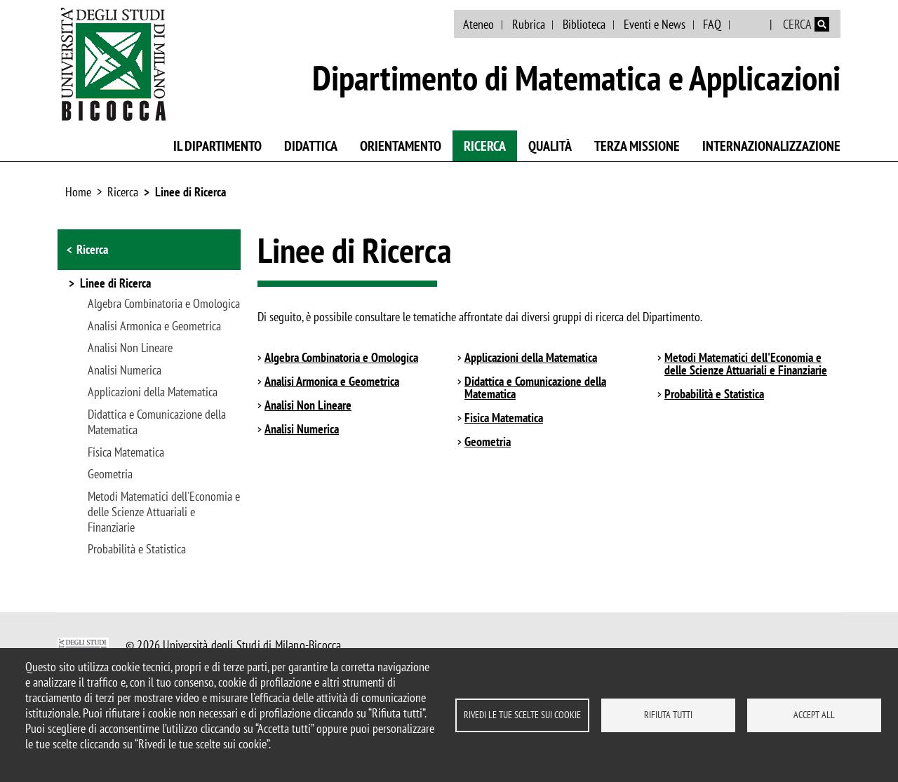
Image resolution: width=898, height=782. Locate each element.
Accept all (814, 714)
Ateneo (478, 24)
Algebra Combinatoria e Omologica (164, 303)
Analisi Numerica (124, 370)
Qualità (550, 146)
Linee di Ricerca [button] (115, 284)
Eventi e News (654, 24)
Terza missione (637, 146)
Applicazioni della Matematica (152, 392)
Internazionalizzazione (771, 146)
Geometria (110, 474)
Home (78, 192)
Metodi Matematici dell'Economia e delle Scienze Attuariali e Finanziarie (164, 512)
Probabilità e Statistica (137, 549)
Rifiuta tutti (668, 714)
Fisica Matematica (126, 452)
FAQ (712, 24)
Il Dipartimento (217, 146)
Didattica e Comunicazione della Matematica (157, 422)
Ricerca (485, 146)
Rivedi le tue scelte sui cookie (522, 714)
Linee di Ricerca (190, 192)
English (751, 24)
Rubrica (528, 24)
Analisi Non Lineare (130, 348)
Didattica (310, 146)
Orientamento (400, 146)
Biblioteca (584, 24)
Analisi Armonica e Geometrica (154, 326)
